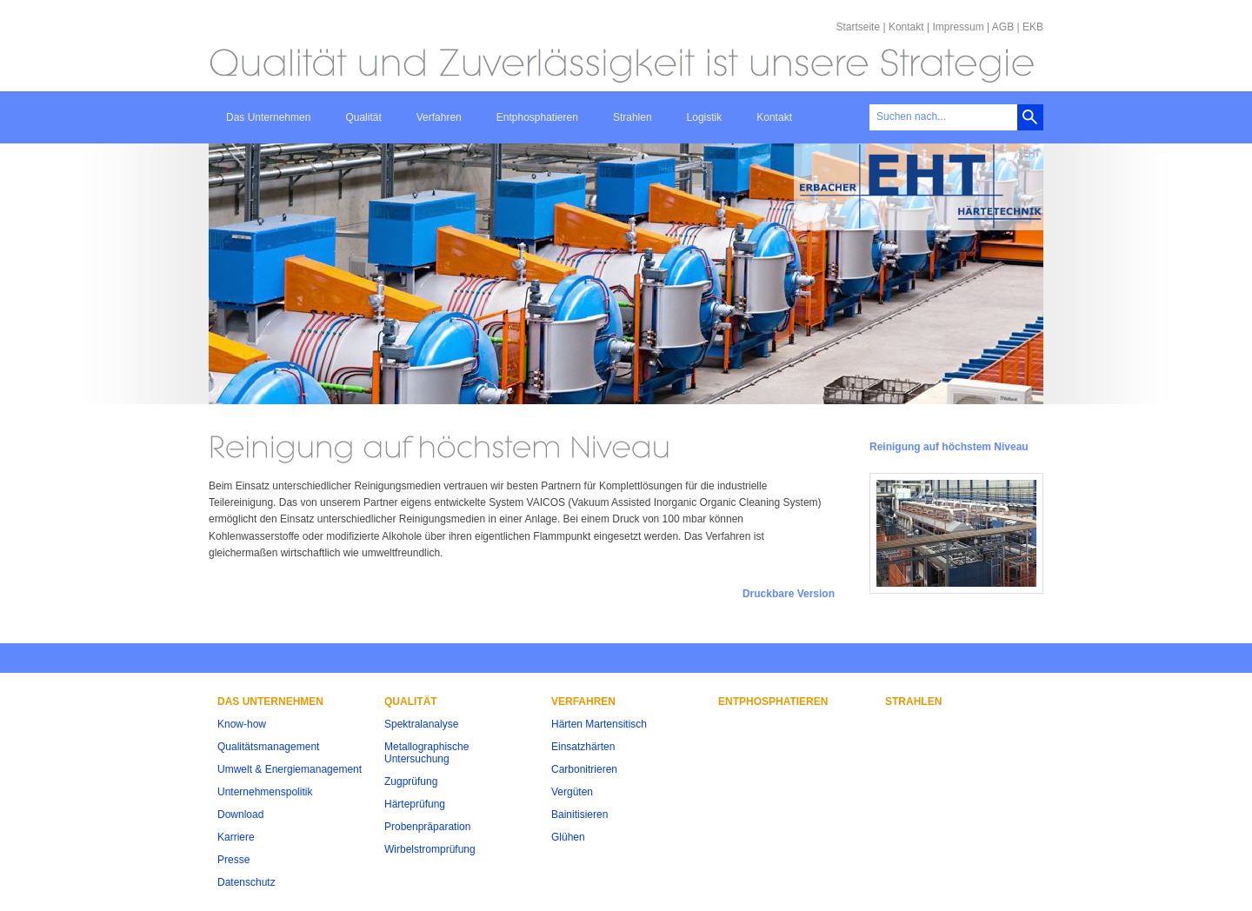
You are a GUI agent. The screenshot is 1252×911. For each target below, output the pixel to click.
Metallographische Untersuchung (426, 753)
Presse (233, 860)
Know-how (241, 724)
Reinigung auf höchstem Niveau (949, 447)
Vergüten (572, 792)
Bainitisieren (579, 814)
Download (240, 814)
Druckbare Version (789, 594)
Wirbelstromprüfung (430, 849)
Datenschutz (246, 882)
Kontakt (906, 27)
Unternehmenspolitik (264, 792)
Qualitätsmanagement (268, 747)
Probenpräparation (427, 827)
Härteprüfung (414, 804)
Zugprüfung (410, 781)
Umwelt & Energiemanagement (289, 769)
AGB (1003, 27)
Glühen (568, 837)
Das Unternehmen (268, 117)
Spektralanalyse (421, 724)
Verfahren (439, 117)
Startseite (858, 27)
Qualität (363, 117)
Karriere (236, 837)
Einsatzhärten (583, 747)
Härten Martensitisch (599, 724)
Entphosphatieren (537, 117)
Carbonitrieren (584, 769)
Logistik (705, 117)
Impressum (957, 27)
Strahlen (632, 117)
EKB (1032, 27)
